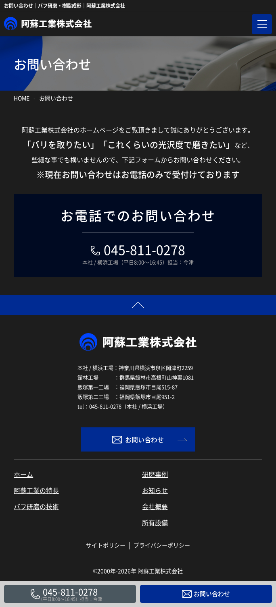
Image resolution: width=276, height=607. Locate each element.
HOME (21, 98)
